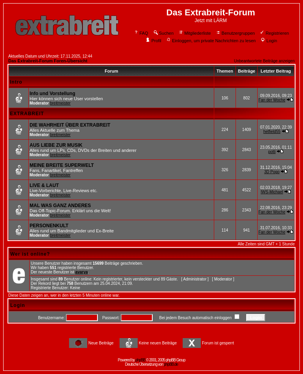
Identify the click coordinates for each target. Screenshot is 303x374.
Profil (153, 40)
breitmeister (60, 103)
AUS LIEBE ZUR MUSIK (56, 145)
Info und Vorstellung (52, 93)
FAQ (141, 33)
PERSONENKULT (49, 225)
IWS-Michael (272, 192)
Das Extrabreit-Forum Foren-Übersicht (47, 60)
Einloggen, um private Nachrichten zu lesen (211, 40)
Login (268, 40)
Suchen (163, 33)
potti (272, 152)
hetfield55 (271, 131)
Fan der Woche (271, 100)
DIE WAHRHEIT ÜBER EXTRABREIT (70, 125)
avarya (81, 272)
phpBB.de (171, 364)
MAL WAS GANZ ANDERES (60, 205)
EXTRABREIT (27, 113)
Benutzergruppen (235, 33)
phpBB (140, 360)
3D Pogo (272, 172)
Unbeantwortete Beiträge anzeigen (264, 61)
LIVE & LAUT (44, 185)
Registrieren (274, 33)
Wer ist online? (30, 254)
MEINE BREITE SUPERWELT (62, 165)
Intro (16, 82)
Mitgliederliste (194, 33)
